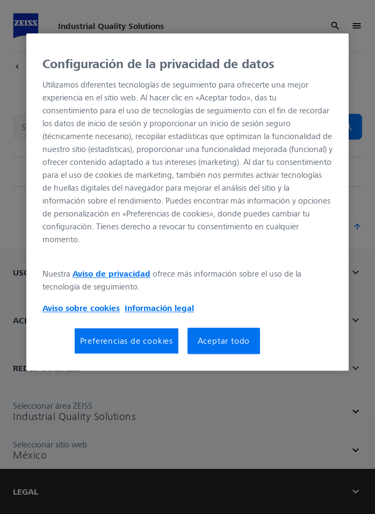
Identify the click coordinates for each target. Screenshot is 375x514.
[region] (187, 202)
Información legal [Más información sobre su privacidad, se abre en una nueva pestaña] (159, 308)
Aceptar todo (224, 341)
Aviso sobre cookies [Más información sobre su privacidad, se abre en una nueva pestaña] (81, 308)
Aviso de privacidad (111, 274)
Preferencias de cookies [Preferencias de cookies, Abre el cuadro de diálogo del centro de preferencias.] (126, 341)
